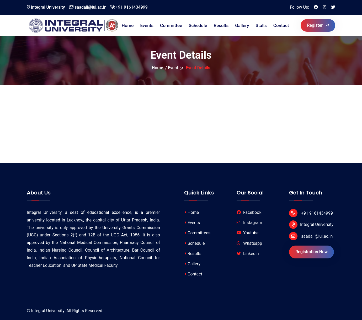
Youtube (248, 232)
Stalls (261, 25)
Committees (197, 232)
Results (221, 25)
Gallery (242, 25)
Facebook (249, 212)
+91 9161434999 (129, 7)
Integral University (46, 7)
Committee (171, 25)
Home (128, 25)
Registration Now (311, 251)
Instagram (249, 222)
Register (318, 25)
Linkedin (248, 253)
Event (173, 67)
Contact (281, 25)
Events (146, 25)
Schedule (198, 25)
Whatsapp (249, 243)
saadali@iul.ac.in (88, 7)
